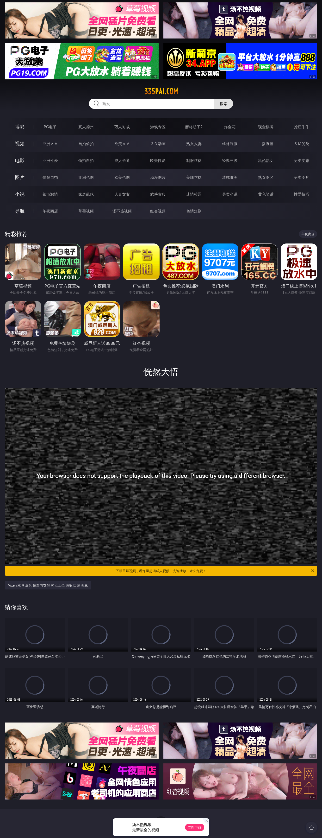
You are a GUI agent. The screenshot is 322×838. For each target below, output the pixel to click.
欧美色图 (122, 177)
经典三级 (229, 160)
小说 (20, 194)
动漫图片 (158, 177)
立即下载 (194, 827)
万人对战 (122, 126)
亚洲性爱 (50, 160)
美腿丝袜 (194, 177)
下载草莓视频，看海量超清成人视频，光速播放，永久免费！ (215, 571)
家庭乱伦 (86, 194)
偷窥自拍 (50, 177)
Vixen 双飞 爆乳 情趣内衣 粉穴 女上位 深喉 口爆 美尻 (48, 585)
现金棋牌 (265, 126)
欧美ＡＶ (122, 143)
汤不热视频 (122, 211)
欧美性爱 (158, 160)
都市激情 (50, 194)
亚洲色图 (86, 177)
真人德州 (86, 126)
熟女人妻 (194, 143)
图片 (20, 177)
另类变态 (301, 160)
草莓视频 (86, 211)
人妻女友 (122, 194)
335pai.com (161, 91)
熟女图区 (265, 177)
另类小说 (229, 194)
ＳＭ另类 (301, 143)
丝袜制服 (229, 143)
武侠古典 (158, 194)
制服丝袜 (194, 160)
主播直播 (265, 143)
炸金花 (229, 126)
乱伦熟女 (265, 160)
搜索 (223, 103)
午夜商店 (50, 211)
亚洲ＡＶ (50, 143)
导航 (20, 211)
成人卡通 (122, 160)
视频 (20, 143)
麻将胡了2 (194, 126)
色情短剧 (194, 211)
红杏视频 (158, 211)
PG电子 (50, 126)
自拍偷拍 (86, 143)
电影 (20, 160)
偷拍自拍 (86, 160)
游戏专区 (158, 126)
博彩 (20, 126)
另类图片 (301, 177)
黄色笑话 (265, 194)
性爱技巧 (301, 194)
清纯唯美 (229, 177)
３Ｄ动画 (158, 143)
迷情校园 (194, 194)
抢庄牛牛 (301, 126)
